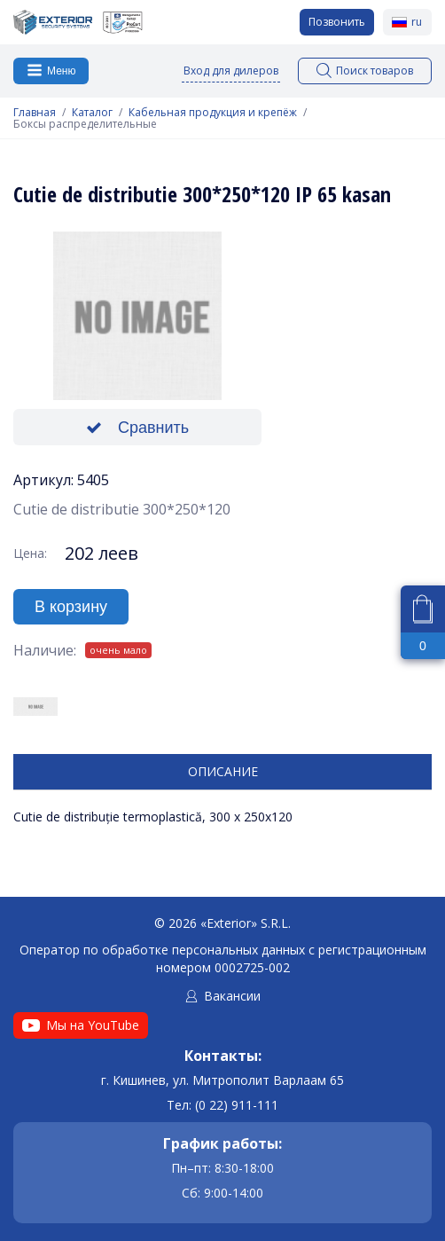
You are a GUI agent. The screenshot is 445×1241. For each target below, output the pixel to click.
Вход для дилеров (230, 70)
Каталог (92, 112)
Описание (223, 771)
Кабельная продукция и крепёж (213, 112)
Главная (34, 112)
